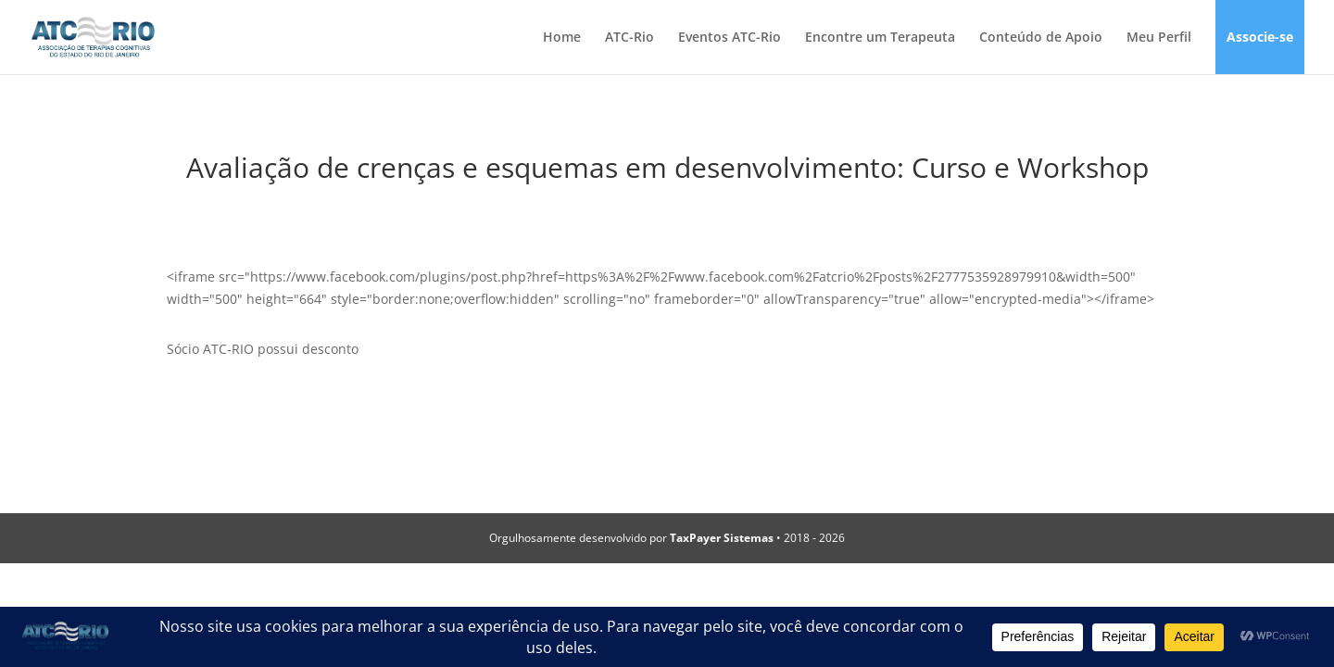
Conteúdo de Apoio (1040, 38)
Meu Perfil (1158, 38)
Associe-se (1260, 38)
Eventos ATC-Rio (729, 38)
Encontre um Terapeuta (880, 38)
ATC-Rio (629, 38)
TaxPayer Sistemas (722, 538)
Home (562, 38)
